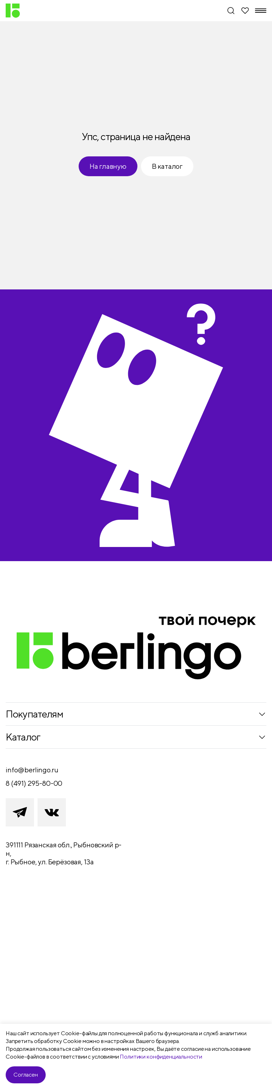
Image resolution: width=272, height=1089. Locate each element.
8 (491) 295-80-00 (34, 783)
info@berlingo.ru (32, 770)
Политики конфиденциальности (161, 1056)
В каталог (167, 166)
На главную (108, 166)
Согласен (25, 1074)
